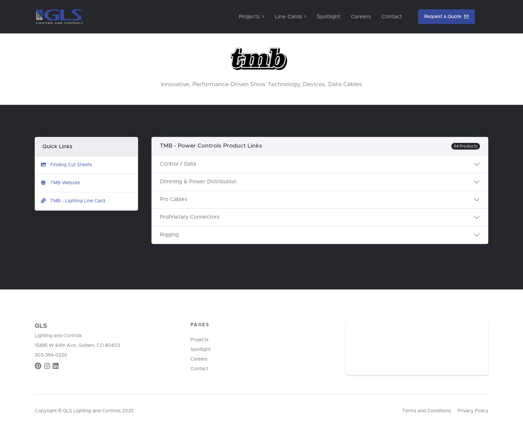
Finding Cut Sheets (66, 164)
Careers (361, 16)
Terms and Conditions (426, 411)
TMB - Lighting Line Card (72, 200)
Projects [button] (251, 16)
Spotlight (328, 16)
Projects (199, 340)
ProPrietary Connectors (189, 217)
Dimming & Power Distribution (198, 181)
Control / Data (178, 164)
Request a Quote (446, 16)
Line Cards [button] (290, 16)
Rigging (169, 234)
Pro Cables (173, 199)
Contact (392, 16)
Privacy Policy (473, 411)
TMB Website (60, 182)
